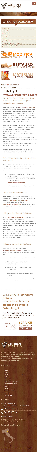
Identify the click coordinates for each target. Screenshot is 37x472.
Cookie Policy (31, 448)
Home (6, 386)
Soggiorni (7, 36)
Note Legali (24, 448)
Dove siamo (7, 392)
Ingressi (6, 33)
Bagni (6, 38)
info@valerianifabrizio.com (11, 84)
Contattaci (7, 393)
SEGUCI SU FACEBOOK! (7, 416)
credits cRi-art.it (3, 449)
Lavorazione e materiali (10, 390)
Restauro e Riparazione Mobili (13, 43)
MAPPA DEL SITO (9, 395)
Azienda (6, 388)
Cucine (6, 31)
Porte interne (8, 41)
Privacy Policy (18, 448)
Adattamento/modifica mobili (13, 46)
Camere (6, 28)
